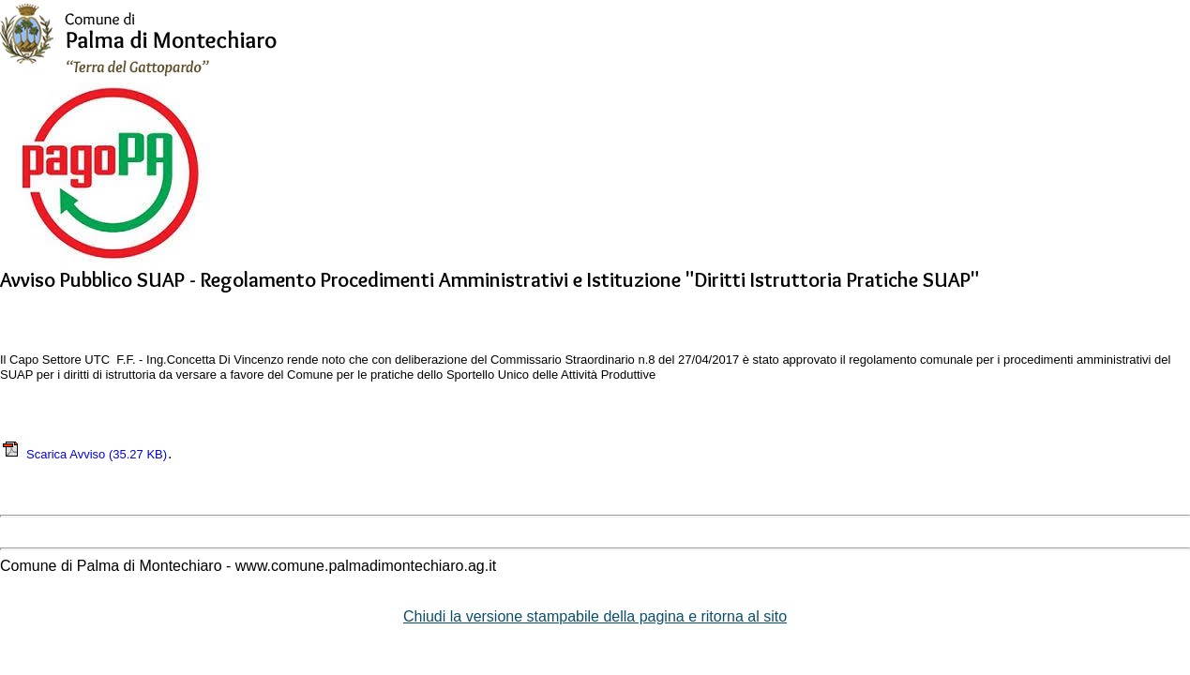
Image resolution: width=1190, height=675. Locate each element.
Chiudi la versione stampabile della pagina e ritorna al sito (595, 616)
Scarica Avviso (84, 454)
